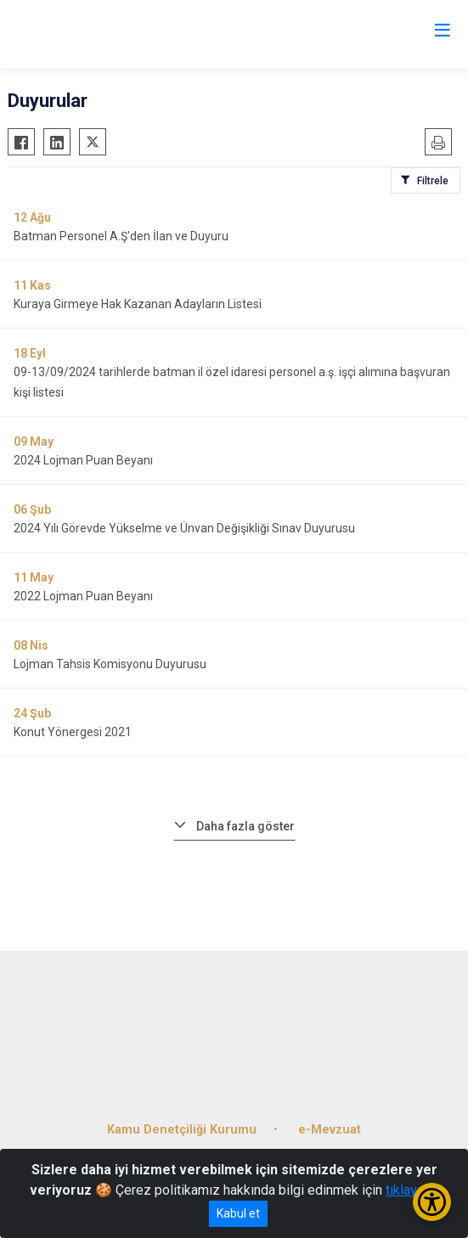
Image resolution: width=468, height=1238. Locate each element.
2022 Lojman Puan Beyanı (83, 596)
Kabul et (238, 1213)
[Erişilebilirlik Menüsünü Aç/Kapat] (432, 1202)
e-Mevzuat (329, 1130)
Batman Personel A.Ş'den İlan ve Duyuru (121, 236)
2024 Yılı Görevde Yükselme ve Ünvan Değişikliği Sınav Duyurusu (184, 528)
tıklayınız (412, 1190)
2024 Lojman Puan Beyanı (83, 460)
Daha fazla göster (245, 826)
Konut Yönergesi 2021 (73, 732)
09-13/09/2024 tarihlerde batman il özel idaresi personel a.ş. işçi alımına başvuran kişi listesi (232, 382)
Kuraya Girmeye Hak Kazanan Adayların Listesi (138, 304)
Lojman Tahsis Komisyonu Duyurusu (110, 664)
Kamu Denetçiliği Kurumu (182, 1130)
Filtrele (432, 181)
